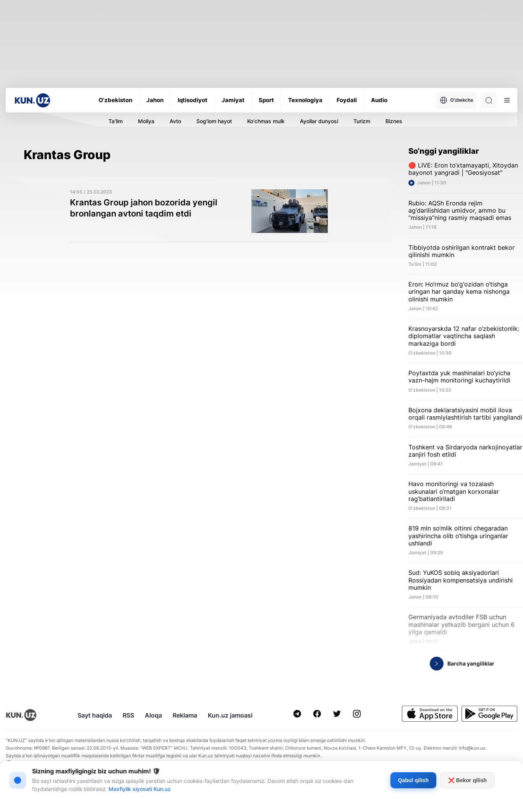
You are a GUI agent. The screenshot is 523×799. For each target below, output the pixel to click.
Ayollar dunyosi (319, 121)
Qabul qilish (413, 780)
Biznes (393, 121)
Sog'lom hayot (214, 121)
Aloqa (153, 715)
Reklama (185, 715)
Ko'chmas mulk (266, 121)
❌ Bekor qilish (467, 780)
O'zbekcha (456, 100)
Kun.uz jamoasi (230, 715)
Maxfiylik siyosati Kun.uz (139, 789)
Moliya (146, 121)
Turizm (361, 121)
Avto (175, 121)
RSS (128, 715)
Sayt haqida (95, 715)
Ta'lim (115, 121)
